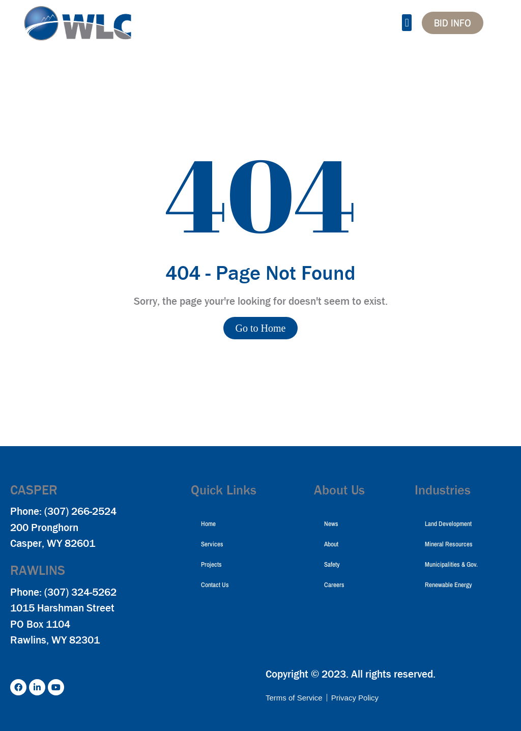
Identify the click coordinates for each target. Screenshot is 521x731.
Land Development (448, 523)
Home (208, 523)
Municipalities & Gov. (451, 564)
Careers (334, 584)
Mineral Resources (449, 544)
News (331, 523)
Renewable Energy (448, 584)
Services (212, 544)
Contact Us (215, 584)
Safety (332, 564)
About (331, 544)
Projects (211, 564)
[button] (407, 22)
